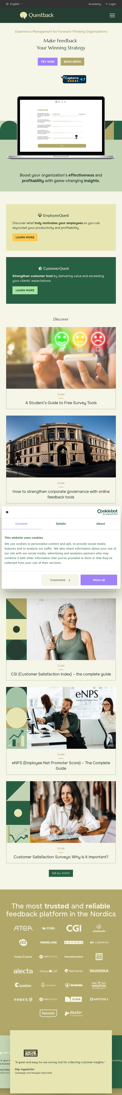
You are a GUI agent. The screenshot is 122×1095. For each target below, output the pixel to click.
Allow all (99, 580)
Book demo (72, 61)
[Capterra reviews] (73, 79)
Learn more (25, 237)
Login (111, 4)
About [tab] (100, 523)
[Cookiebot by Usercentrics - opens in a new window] (100, 512)
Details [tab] (61, 523)
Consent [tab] (21, 523)
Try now (47, 61)
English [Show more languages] (14, 4)
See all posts (61, 873)
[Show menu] (112, 15)
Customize (60, 580)
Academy (95, 4)
